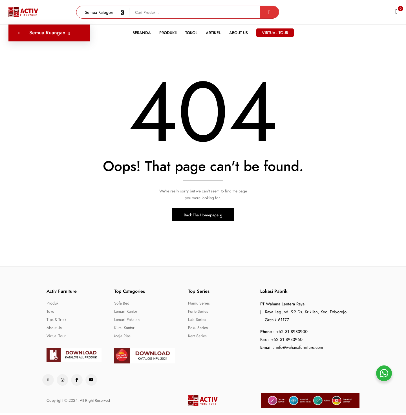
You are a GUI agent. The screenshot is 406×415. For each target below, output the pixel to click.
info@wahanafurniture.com (299, 349)
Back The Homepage (202, 217)
